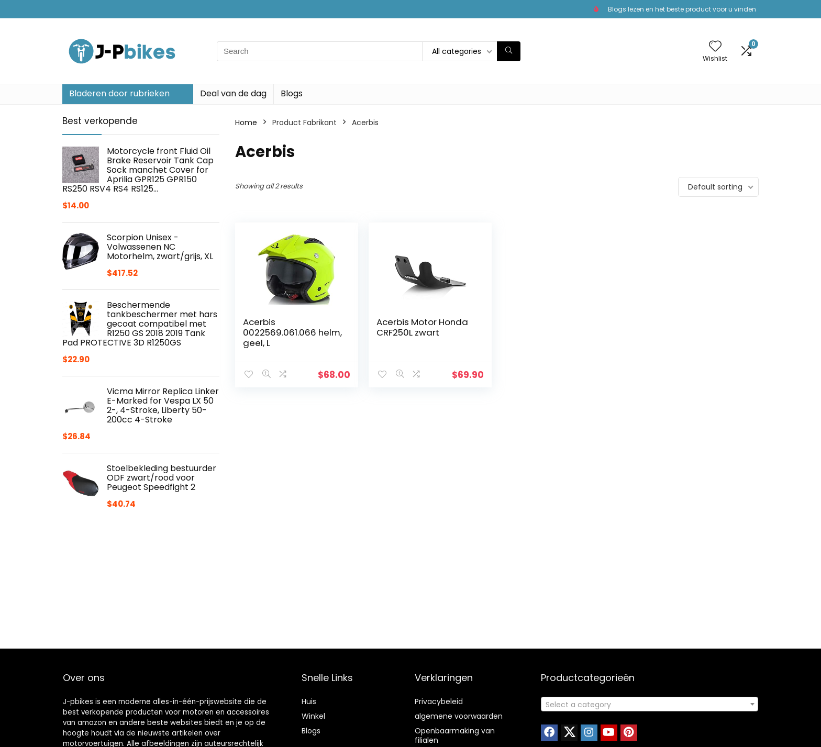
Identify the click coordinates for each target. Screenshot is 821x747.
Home (246, 122)
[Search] (508, 51)
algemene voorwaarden (459, 716)
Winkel (313, 716)
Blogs (292, 93)
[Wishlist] (715, 46)
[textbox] (649, 704)
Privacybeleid (439, 701)
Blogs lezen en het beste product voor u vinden (682, 9)
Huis (309, 701)
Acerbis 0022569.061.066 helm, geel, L (292, 332)
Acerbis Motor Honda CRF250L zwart (422, 327)
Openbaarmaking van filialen (455, 735)
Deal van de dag (233, 93)
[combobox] (649, 704)
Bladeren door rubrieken (119, 93)
